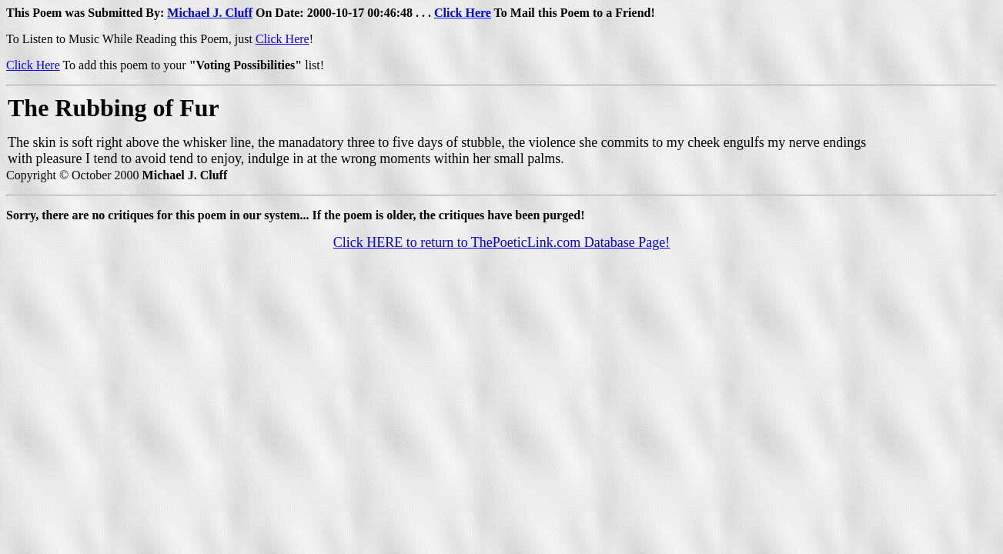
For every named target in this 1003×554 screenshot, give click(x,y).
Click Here (462, 12)
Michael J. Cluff (209, 12)
